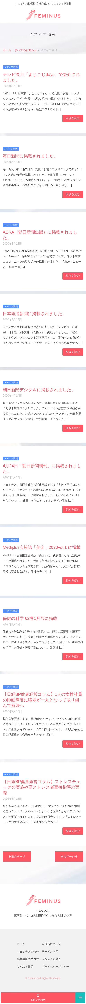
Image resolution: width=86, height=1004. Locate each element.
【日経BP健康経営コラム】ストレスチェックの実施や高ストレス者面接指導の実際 (42, 787)
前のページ (17, 856)
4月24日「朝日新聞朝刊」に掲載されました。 (42, 468)
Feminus (32, 978)
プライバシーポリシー (55, 966)
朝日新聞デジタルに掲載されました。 (39, 389)
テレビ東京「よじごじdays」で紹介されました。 (41, 77)
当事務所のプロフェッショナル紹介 (39, 959)
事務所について (51, 944)
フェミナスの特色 (28, 951)
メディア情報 (11, 67)
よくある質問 (25, 966)
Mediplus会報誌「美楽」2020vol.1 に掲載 (42, 547)
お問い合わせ (38, 997)
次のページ (69, 856)
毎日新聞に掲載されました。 (30, 156)
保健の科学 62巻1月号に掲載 (30, 618)
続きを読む (73, 118)
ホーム (21, 944)
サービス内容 (50, 951)
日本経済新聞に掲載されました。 (34, 313)
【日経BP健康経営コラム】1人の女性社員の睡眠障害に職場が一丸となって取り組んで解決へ (42, 700)
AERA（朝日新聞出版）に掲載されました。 (40, 235)
